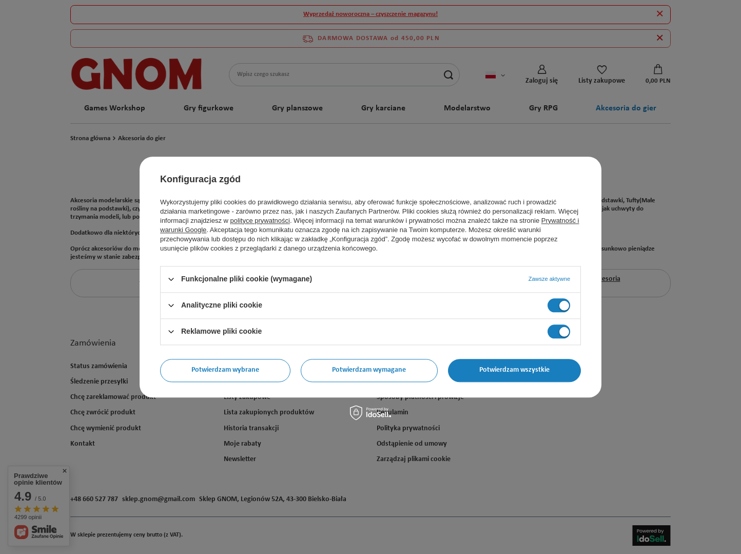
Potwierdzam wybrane (225, 370)
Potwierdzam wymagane (369, 370)
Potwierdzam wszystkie (514, 370)
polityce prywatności (260, 220)
